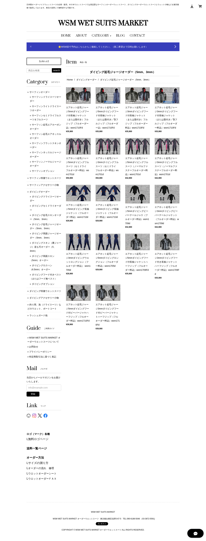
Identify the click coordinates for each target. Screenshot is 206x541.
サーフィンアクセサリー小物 (44, 185)
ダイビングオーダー (86, 79)
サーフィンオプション (43, 171)
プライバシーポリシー (40, 351)
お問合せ (33, 346)
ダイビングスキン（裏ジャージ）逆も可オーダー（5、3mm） (45, 247)
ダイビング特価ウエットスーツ (45, 291)
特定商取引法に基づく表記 (42, 356)
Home (70, 79)
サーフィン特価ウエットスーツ (45, 178)
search (56, 70)
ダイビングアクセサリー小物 (44, 298)
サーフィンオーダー (39, 92)
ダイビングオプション (43, 284)
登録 (33, 394)
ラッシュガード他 (38, 315)
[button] (101, 36)
